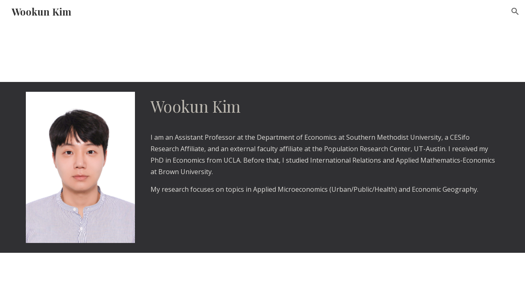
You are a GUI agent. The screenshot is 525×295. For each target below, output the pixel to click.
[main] (323, 145)
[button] (515, 11)
